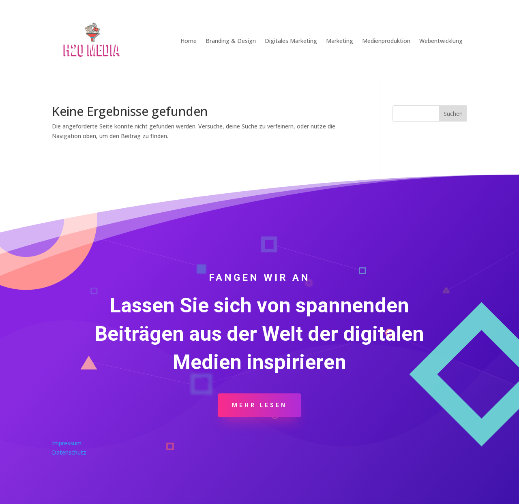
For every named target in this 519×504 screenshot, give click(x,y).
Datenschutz (69, 452)
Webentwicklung (441, 41)
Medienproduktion (386, 41)
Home (188, 41)
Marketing (339, 41)
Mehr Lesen (259, 405)
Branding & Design (231, 41)
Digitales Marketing (291, 41)
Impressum (66, 443)
